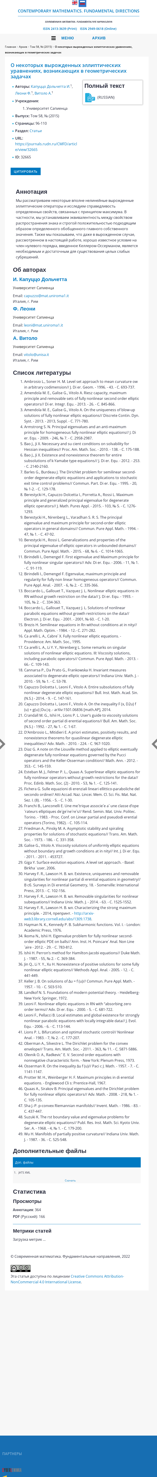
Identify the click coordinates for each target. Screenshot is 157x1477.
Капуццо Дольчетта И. (50, 86)
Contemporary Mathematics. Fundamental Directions (78, 15)
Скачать (70, 1180)
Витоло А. (43, 93)
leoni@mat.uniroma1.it (43, 325)
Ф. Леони (24, 309)
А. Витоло (25, 338)
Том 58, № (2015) (41, 47)
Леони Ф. (23, 93)
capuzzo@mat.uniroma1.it (46, 295)
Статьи (36, 130)
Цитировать (25, 171)
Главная (10, 47)
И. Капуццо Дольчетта (40, 279)
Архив (99, 38)
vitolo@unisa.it (36, 354)
